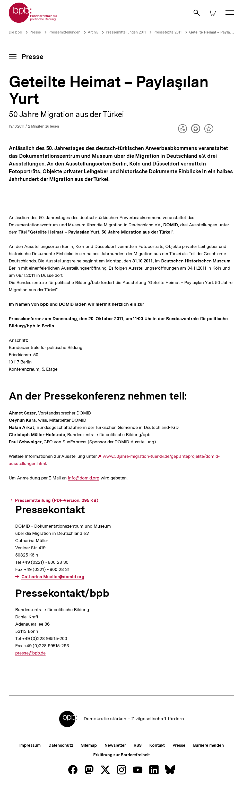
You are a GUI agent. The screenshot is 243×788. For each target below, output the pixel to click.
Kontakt (157, 745)
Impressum (30, 745)
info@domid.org (83, 478)
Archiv (93, 32)
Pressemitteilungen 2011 (126, 32)
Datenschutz (60, 745)
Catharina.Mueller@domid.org (52, 576)
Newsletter (115, 745)
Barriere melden (208, 745)
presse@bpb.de (30, 653)
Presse (35, 32)
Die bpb (15, 32)
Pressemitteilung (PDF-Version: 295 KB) (56, 500)
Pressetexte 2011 (167, 32)
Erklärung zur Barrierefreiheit (121, 754)
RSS (138, 745)
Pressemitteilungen (64, 32)
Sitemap (89, 745)
